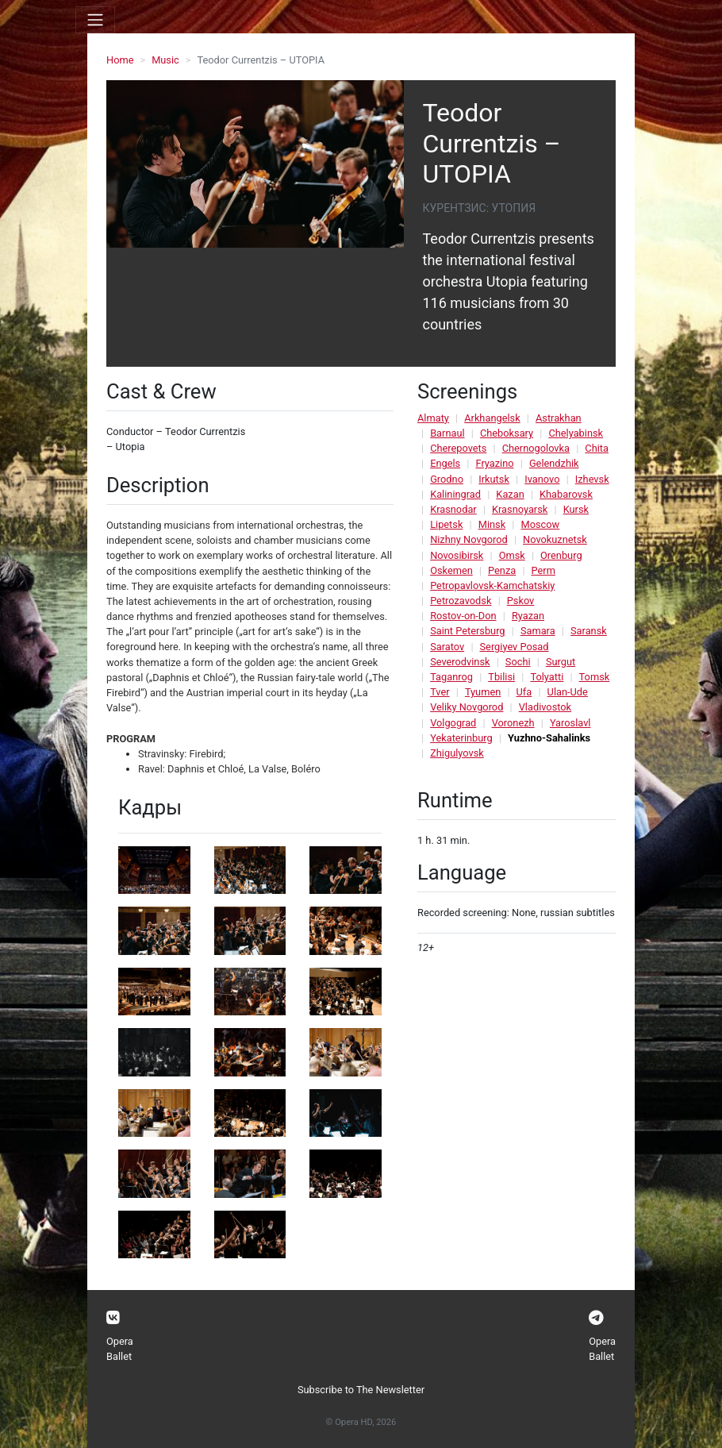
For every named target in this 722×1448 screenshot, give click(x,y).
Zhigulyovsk (457, 753)
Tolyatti (546, 677)
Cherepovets (458, 448)
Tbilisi (501, 677)
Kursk (576, 509)
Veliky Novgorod (466, 707)
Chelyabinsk (575, 433)
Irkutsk (493, 479)
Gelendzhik (554, 463)
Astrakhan (559, 418)
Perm (543, 570)
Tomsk (594, 677)
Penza (502, 570)
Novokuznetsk (555, 539)
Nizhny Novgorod (469, 539)
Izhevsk (592, 479)
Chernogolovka (536, 448)
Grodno (446, 479)
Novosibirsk (456, 555)
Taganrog (451, 677)
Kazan (510, 494)
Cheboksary (506, 433)
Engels (445, 463)
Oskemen (451, 570)
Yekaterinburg (461, 738)
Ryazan (528, 616)
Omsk (512, 555)
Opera (119, 1341)
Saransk (588, 631)
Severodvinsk (460, 662)
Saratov (447, 647)
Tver (439, 692)
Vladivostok (545, 707)
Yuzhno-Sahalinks (549, 738)
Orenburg (561, 555)
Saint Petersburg (467, 631)
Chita (597, 448)
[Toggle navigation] (95, 19)
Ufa (524, 692)
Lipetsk (446, 524)
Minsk (491, 524)
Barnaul (447, 433)
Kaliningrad (455, 494)
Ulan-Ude (567, 692)
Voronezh (513, 723)
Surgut (560, 662)
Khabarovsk (566, 494)
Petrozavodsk (460, 601)
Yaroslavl (570, 723)
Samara (537, 631)
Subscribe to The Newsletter (361, 1390)
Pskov (521, 601)
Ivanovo (541, 479)
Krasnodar (453, 509)
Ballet (119, 1356)
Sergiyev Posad (514, 647)
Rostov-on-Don (463, 616)
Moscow (539, 524)
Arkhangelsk (492, 418)
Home (119, 60)
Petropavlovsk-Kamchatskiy (492, 585)
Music (165, 60)
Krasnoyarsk (519, 509)
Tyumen (483, 692)
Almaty (433, 418)
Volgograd (453, 723)
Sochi (518, 662)
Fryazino (494, 463)
